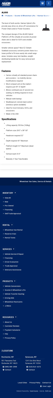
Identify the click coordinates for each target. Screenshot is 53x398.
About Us (8, 322)
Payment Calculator (12, 330)
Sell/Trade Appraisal (13, 214)
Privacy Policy (10, 338)
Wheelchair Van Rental (14, 230)
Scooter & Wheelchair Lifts (15, 290)
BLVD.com (48, 391)
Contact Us (46, 383)
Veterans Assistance (13, 270)
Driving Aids (9, 298)
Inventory (8, 193)
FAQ (6, 334)
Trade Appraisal (11, 266)
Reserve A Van (10, 234)
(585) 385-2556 (11, 367)
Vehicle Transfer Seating (14, 294)
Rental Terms (10, 238)
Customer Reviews (12, 326)
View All (8, 198)
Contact (8, 370)
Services (7, 249)
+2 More (8, 306)
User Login (45, 386)
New (6, 202)
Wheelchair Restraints (13, 302)
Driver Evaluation (11, 262)
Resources (8, 317)
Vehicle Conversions (13, 286)
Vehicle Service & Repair (14, 254)
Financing (9, 210)
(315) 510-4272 (34, 367)
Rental (6, 225)
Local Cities (22, 383)
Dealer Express (34, 391)
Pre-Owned (9, 206)
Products (8, 281)
